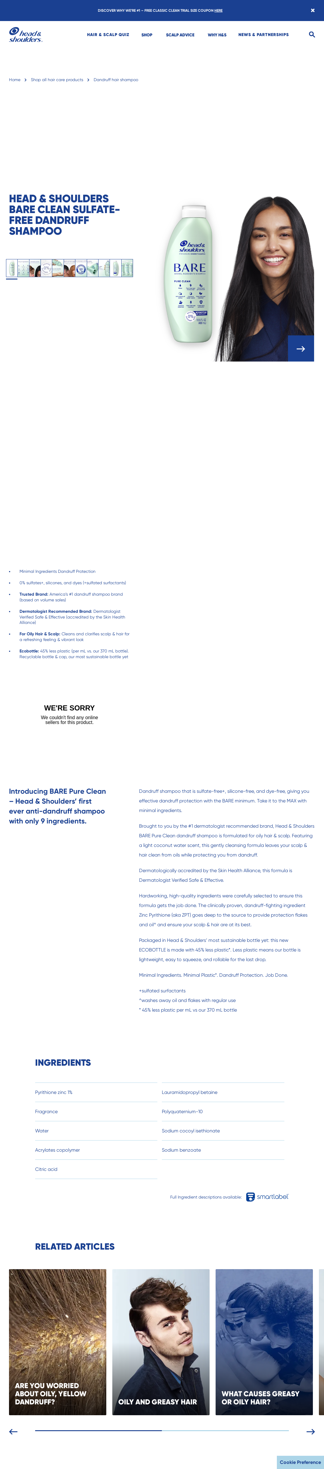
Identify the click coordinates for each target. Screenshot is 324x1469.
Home (14, 79)
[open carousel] (301, 348)
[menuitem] (108, 34)
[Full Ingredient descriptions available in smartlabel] (269, 1197)
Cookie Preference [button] (300, 1462)
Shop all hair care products (57, 79)
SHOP (146, 35)
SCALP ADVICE (180, 35)
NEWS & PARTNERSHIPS (263, 34)
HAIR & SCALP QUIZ (108, 34)
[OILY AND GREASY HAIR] (168, 1342)
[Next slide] (314, 1431)
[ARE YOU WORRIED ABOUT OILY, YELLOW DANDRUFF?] (65, 1342)
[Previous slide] (17, 1431)
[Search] (312, 35)
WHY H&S (217, 35)
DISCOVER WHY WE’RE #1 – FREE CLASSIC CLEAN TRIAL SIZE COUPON (160, 10)
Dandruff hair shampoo (116, 79)
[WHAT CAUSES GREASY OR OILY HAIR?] (271, 1342)
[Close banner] (312, 10)
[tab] (11, 268)
